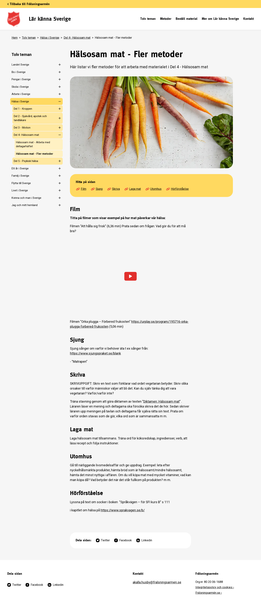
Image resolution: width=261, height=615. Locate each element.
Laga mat (132, 189)
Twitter (103, 540)
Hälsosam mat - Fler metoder (34, 153)
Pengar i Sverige (21, 79)
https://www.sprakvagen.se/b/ (123, 510)
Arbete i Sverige (21, 94)
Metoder (165, 19)
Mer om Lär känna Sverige (220, 19)
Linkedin (144, 540)
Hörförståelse (177, 189)
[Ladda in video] (130, 276)
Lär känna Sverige (50, 19)
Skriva (113, 189)
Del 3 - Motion (22, 127)
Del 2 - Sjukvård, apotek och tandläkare (30, 118)
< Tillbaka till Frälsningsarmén (28, 4)
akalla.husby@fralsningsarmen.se (157, 582)
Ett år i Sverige (20, 168)
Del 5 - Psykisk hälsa (26, 161)
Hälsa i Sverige (49, 37)
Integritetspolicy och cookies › (214, 587)
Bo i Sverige (19, 72)
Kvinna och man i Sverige (26, 197)
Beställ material (186, 19)
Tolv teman (148, 19)
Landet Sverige (20, 64)
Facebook (123, 540)
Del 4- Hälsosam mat (77, 37)
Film (81, 189)
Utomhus (153, 189)
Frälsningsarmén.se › (208, 592)
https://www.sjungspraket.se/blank (95, 353)
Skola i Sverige (20, 86)
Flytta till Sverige (21, 183)
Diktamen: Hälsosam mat (161, 401)
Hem (15, 37)
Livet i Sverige (20, 190)
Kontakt (248, 19)
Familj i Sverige (20, 175)
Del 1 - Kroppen (23, 108)
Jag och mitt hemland (25, 205)
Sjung (97, 189)
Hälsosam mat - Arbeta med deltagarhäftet (33, 144)
